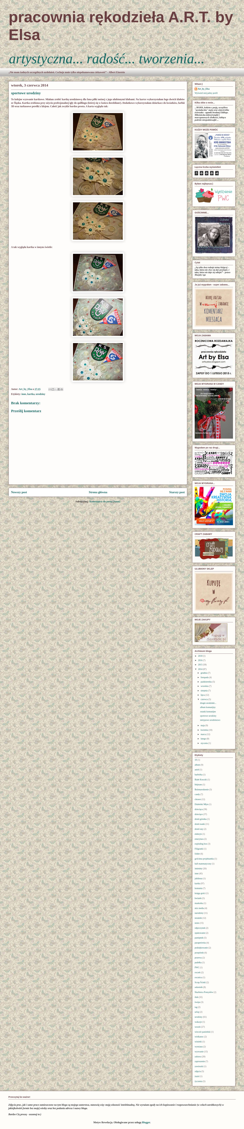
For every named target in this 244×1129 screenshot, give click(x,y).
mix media (199, 908)
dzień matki (200, 824)
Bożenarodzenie (202, 789)
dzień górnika (201, 819)
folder (197, 854)
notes (197, 923)
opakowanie (200, 933)
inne (23, 394)
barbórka (198, 774)
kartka (30, 394)
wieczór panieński (202, 1032)
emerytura (199, 839)
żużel (197, 1076)
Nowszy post (19, 492)
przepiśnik (199, 953)
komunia (198, 888)
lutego (204, 739)
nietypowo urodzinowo (210, 720)
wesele (198, 1027)
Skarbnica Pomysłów (204, 992)
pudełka (198, 962)
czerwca (204, 699)
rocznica (198, 977)
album (197, 765)
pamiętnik (199, 938)
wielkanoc (199, 1037)
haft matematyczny (203, 864)
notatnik (198, 918)
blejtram (198, 784)
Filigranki (199, 849)
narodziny (199, 913)
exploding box (201, 844)
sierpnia (204, 690)
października (206, 682)
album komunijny (208, 707)
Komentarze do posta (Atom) (104, 501)
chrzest (198, 799)
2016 (200, 660)
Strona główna (98, 492)
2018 (200, 656)
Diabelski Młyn (201, 804)
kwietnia (205, 730)
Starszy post (177, 492)
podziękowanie (201, 948)
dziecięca (199, 809)
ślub (196, 997)
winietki (198, 1042)
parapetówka (200, 943)
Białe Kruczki (201, 779)
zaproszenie (200, 1061)
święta (197, 1002)
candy (197, 794)
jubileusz (199, 878)
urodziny (40, 394)
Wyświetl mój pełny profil (206, 93)
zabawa (198, 1056)
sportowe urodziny (208, 716)
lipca (203, 695)
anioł (197, 769)
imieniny (198, 868)
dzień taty (199, 829)
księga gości (200, 893)
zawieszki (199, 1066)
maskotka (199, 903)
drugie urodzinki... (208, 703)
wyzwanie (199, 1051)
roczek (197, 972)
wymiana (199, 1046)
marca (203, 734)
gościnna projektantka (204, 859)
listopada (205, 677)
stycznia (204, 743)
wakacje (198, 1022)
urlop (197, 1012)
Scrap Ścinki (200, 982)
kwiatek (198, 898)
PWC (197, 967)
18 (196, 760)
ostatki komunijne (208, 711)
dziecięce (199, 814)
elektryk (198, 834)
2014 (200, 669)
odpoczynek (200, 928)
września (205, 686)
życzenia (198, 1081)
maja (203, 725)
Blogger (146, 1122)
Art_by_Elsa (203, 89)
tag (196, 1007)
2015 (200, 664)
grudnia (204, 673)
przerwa (198, 958)
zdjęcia (198, 1071)
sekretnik (199, 987)
